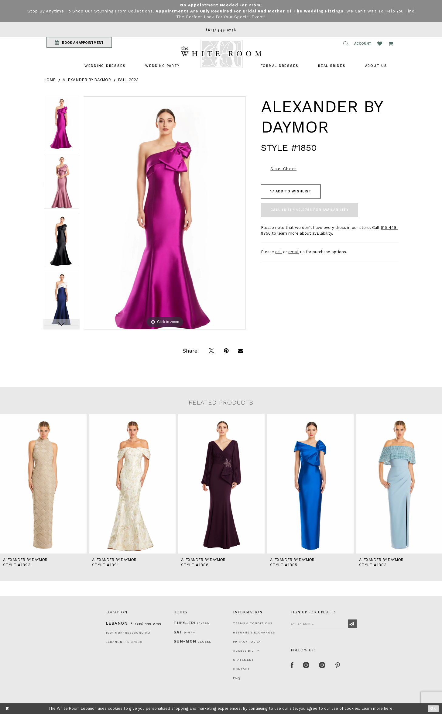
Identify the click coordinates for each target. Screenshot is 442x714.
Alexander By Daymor (87, 80)
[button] (345, 43)
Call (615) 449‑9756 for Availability (309, 210)
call (278, 252)
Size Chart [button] (283, 168)
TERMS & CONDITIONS (252, 623)
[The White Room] (221, 54)
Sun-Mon (184, 641)
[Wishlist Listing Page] (379, 43)
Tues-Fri (184, 623)
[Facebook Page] (292, 665)
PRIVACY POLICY (247, 641)
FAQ (236, 678)
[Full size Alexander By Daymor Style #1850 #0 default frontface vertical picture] (165, 213)
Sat (178, 632)
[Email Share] (240, 351)
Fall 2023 (128, 80)
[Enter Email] (324, 623)
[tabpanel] (61, 125)
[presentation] (43, 484)
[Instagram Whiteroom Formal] (306, 665)
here (388, 708)
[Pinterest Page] (338, 665)
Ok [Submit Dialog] (433, 708)
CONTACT (241, 669)
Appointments (172, 11)
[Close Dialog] (7, 708)
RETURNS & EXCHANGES (254, 632)
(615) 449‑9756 (148, 623)
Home (49, 80)
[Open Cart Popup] (390, 43)
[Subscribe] (352, 623)
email (293, 252)
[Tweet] (211, 351)
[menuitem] (105, 65)
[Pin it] (226, 351)
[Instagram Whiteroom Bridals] (322, 665)
